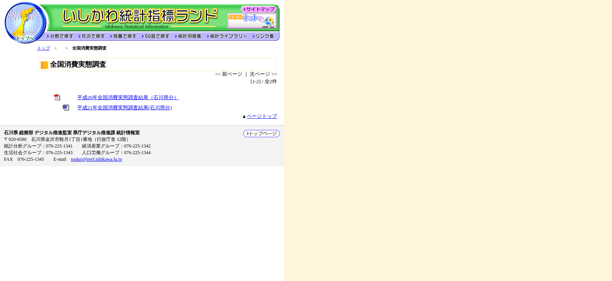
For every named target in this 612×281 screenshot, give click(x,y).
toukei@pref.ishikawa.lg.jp (96, 159)
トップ (43, 48)
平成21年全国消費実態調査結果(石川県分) (124, 107)
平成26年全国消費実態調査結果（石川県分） (128, 97)
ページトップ (262, 116)
